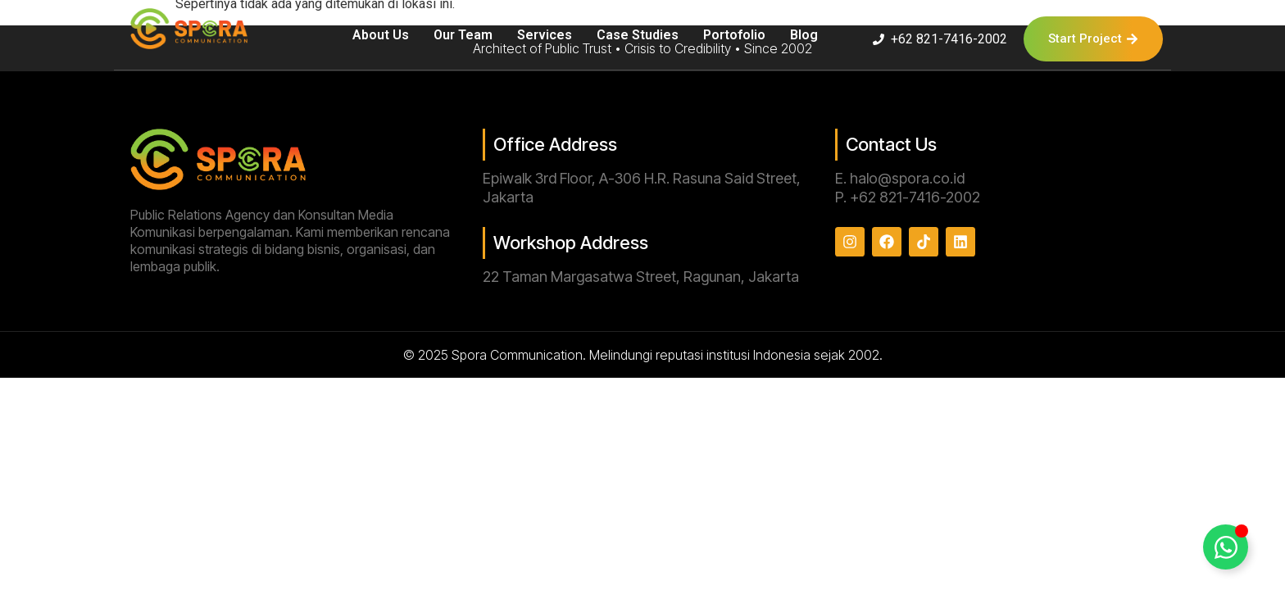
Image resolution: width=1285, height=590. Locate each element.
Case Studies (638, 35)
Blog (804, 35)
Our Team (463, 35)
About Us (380, 35)
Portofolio (734, 35)
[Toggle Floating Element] (1225, 547)
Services (544, 35)
